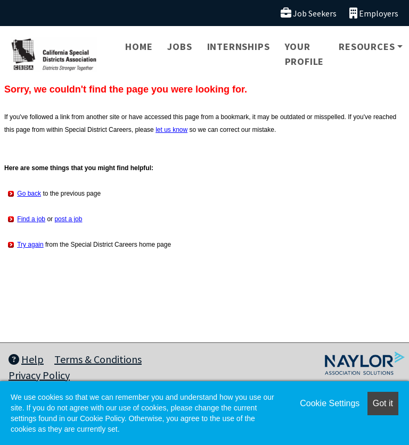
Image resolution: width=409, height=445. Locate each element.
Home (138, 46)
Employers (373, 13)
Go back (29, 193)
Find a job (31, 219)
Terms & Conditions (98, 359)
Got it (383, 403)
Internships (238, 46)
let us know (171, 129)
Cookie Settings (329, 403)
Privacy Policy (39, 375)
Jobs (179, 46)
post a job (68, 219)
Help (26, 359)
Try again (30, 244)
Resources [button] (367, 46)
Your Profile (304, 54)
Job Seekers (309, 13)
